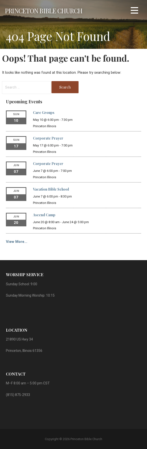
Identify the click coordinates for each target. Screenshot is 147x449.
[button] (134, 11)
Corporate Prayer (48, 138)
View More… (16, 241)
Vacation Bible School (51, 189)
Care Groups (43, 112)
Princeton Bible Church (43, 10)
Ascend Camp (44, 215)
